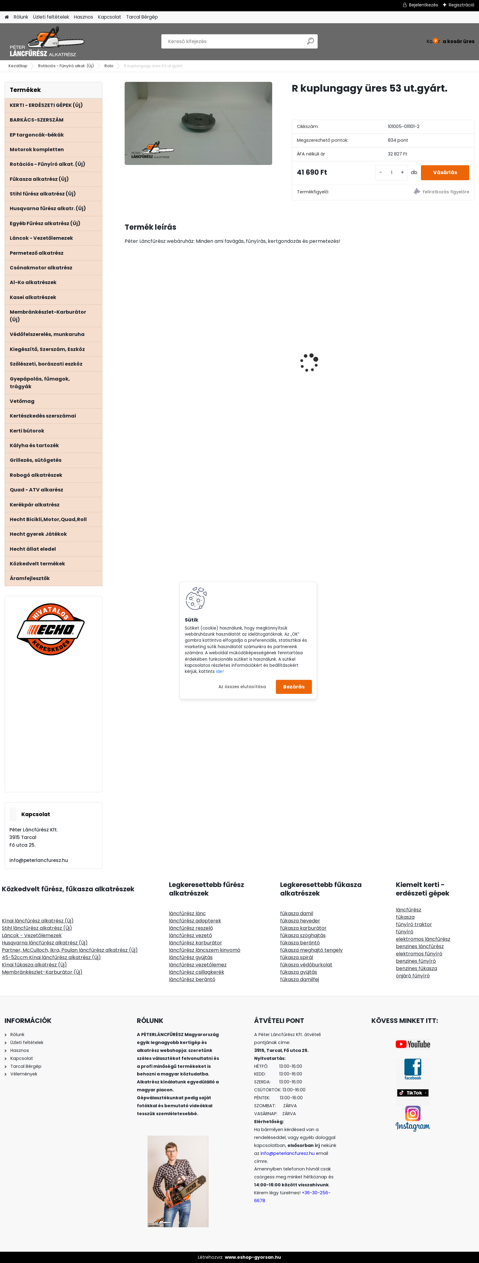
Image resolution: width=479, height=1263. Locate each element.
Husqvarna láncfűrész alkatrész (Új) (45, 942)
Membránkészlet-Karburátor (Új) (42, 972)
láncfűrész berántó (192, 979)
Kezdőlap (18, 66)
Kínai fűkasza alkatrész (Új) (34, 964)
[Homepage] (7, 17)
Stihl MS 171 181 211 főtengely (426, 340)
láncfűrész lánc (187, 913)
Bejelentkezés (423, 5)
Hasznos (83, 17)
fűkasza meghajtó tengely (311, 950)
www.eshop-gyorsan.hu (253, 1257)
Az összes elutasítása (242, 686)
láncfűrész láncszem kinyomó (204, 950)
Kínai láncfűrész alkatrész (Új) (38, 920)
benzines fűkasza (416, 968)
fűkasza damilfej (299, 979)
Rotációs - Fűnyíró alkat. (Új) (66, 66)
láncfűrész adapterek (195, 920)
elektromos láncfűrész (423, 939)
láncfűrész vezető (190, 935)
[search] (310, 43)
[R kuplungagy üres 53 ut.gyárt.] (198, 123)
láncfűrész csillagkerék (196, 972)
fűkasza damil (296, 913)
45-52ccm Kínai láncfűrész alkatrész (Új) (51, 957)
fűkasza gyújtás (298, 972)
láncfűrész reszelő (191, 928)
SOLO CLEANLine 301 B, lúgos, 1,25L (251, 365)
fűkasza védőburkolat (306, 964)
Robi (108, 66)
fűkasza (405, 917)
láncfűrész (408, 909)
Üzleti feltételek (51, 17)
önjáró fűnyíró (413, 975)
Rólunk (21, 17)
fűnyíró (404, 931)
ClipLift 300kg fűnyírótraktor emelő (339, 359)
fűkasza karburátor (303, 928)
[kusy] (391, 172)
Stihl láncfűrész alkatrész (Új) (37, 928)
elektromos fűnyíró (419, 953)
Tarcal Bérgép (142, 17)
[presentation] (128, 352)
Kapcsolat (109, 17)
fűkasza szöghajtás (303, 935)
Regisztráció (461, 5)
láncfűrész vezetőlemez (198, 964)
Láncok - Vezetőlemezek (32, 935)
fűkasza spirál (296, 957)
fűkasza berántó (300, 942)
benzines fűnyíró (416, 961)
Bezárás (294, 686)
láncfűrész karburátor (195, 942)
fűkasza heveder (300, 920)
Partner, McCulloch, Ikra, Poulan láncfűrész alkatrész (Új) (70, 950)
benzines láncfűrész (420, 946)
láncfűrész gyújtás (191, 957)
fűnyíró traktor (414, 924)
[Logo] (47, 41)
